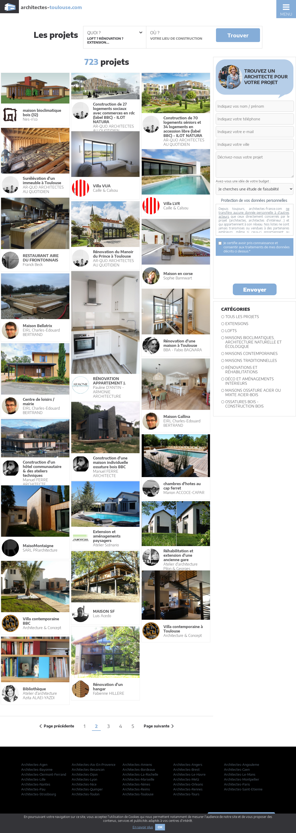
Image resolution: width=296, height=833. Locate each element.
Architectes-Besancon (88, 770)
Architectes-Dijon (85, 774)
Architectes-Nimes (136, 784)
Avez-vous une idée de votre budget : (243, 181)
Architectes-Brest (186, 770)
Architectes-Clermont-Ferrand (43, 774)
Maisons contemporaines (251, 353)
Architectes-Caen (237, 770)
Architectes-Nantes (35, 784)
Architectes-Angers (187, 765)
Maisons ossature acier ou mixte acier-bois (253, 392)
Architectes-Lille (33, 779)
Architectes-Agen (34, 765)
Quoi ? (114, 32)
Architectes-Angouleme (241, 765)
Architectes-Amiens (137, 765)
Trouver (238, 35)
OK (160, 827)
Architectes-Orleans (188, 784)
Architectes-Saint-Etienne (243, 789)
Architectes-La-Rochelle (140, 774)
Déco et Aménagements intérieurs (249, 381)
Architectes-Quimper (87, 789)
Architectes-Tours (186, 794)
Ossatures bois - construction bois (244, 404)
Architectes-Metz (186, 779)
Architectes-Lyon (84, 779)
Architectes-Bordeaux (138, 770)
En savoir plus (143, 827)
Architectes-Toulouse (138, 794)
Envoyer (254, 289)
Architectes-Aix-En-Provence (93, 765)
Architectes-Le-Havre (189, 774)
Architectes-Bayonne (37, 770)
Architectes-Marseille (138, 779)
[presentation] (255, 269)
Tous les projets (242, 316)
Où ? (154, 32)
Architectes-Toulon (85, 794)
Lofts (231, 330)
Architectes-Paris (237, 784)
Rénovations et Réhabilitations (241, 369)
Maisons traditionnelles (251, 360)
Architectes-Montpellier (241, 779)
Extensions (236, 323)
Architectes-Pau (33, 789)
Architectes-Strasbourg (38, 794)
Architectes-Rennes (188, 789)
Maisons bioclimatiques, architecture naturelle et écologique (253, 342)
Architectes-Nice (84, 784)
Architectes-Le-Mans (239, 774)
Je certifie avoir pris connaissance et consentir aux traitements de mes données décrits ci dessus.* (254, 247)
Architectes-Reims (136, 789)
